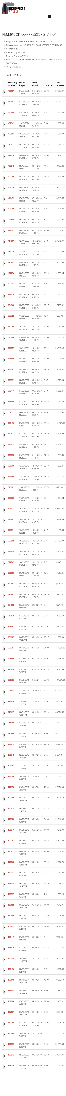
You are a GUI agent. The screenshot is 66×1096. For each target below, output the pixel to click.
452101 (11, 91)
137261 (11, 1012)
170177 (11, 851)
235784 (11, 647)
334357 (11, 412)
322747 (11, 562)
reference (16, 66)
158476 (11, 969)
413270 (11, 251)
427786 (11, 176)
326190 (11, 476)
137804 (11, 1001)
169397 (11, 894)
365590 (11, 358)
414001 (11, 240)
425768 (11, 208)
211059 (11, 722)
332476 (11, 423)
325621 (11, 487)
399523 (11, 294)
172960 (11, 797)
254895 (11, 605)
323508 (11, 540)
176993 (11, 765)
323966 (11, 498)
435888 (11, 112)
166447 (11, 937)
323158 (11, 551)
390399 (11, 315)
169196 (11, 915)
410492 (11, 262)
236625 (11, 637)
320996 (11, 573)
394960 (11, 305)
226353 (11, 680)
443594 (11, 101)
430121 (11, 144)
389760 (11, 326)
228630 (11, 658)
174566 (11, 776)
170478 (11, 808)
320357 (11, 583)
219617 (11, 712)
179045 (11, 754)
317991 (11, 594)
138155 (11, 990)
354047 (11, 369)
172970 (11, 787)
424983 (11, 219)
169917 (11, 872)
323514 (11, 530)
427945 (11, 166)
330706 (11, 1022)
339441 (11, 390)
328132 (11, 455)
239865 (11, 626)
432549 (11, 123)
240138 (11, 615)
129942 (11, 1054)
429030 (11, 155)
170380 (11, 819)
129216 (11, 1065)
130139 (11, 1044)
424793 (11, 230)
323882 (11, 519)
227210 (11, 669)
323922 (11, 508)
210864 (11, 733)
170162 (11, 862)
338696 (11, 401)
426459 (11, 198)
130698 (11, 1033)
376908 (11, 337)
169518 (11, 883)
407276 (11, 273)
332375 (11, 444)
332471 (11, 433)
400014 (11, 283)
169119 (11, 926)
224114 (11, 701)
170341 (11, 829)
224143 (11, 690)
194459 (11, 744)
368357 (11, 348)
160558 (11, 958)
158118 (11, 979)
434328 (11, 187)
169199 (11, 904)
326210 (11, 465)
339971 (11, 380)
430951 (11, 133)
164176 (11, 947)
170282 (11, 840)
